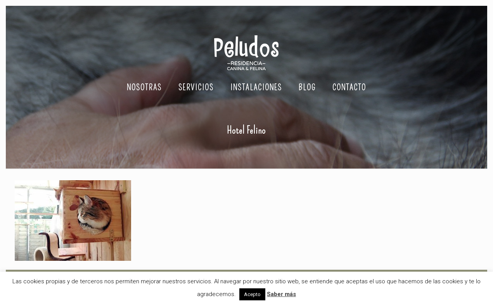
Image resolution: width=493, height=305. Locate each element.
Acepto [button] (252, 294)
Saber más (281, 294)
